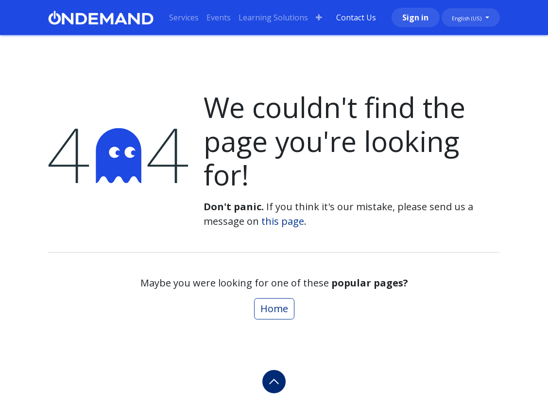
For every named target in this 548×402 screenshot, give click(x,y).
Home (274, 308)
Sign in (415, 17)
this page (282, 221)
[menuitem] (184, 17)
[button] (274, 381)
